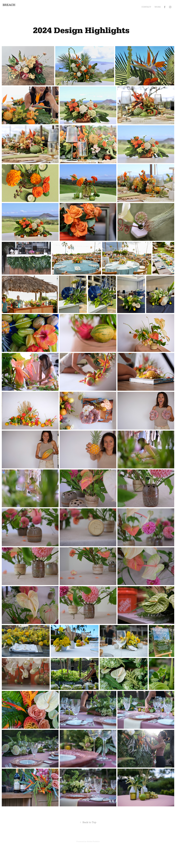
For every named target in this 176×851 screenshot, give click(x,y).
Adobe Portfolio (93, 841)
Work (158, 7)
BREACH (9, 5)
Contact (146, 7)
